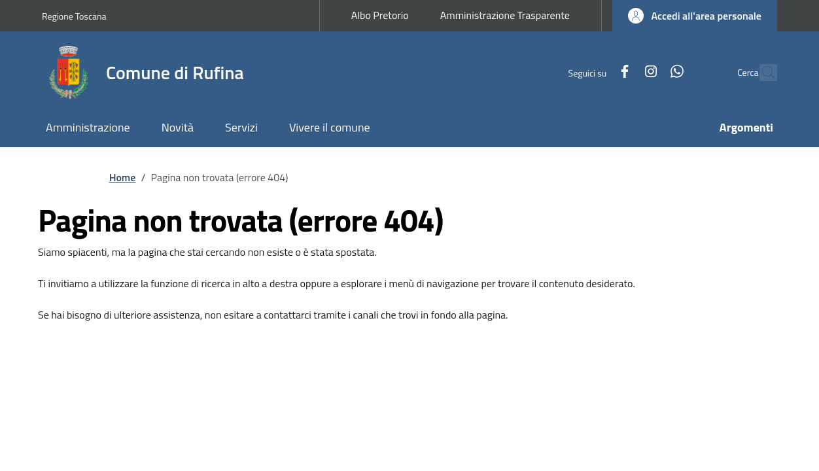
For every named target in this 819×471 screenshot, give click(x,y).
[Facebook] (597, 72)
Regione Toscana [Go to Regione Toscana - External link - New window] (74, 16)
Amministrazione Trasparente (505, 15)
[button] (694, 15)
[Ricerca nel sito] (761, 72)
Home (122, 177)
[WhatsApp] (649, 72)
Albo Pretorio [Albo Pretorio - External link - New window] (380, 15)
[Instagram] (623, 72)
